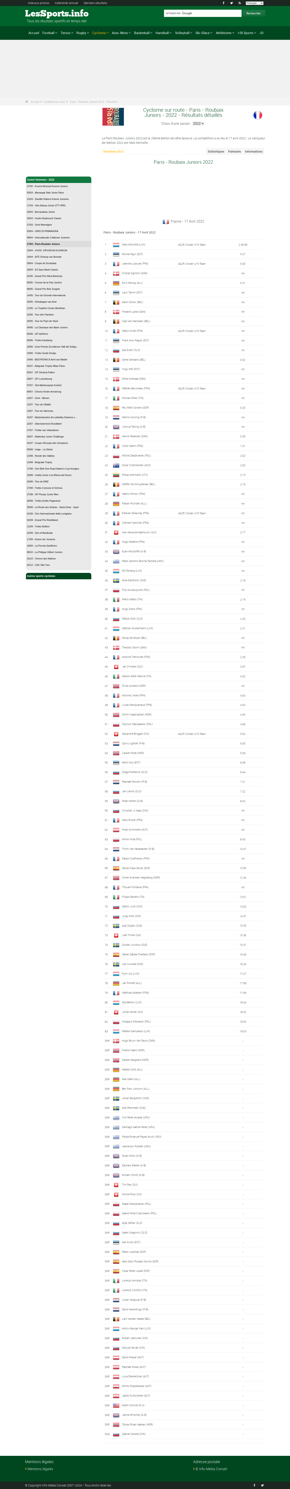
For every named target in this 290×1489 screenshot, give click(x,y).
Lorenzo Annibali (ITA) (134, 1280)
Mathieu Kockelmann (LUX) (137, 628)
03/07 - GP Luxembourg (39, 378)
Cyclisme (99, 33)
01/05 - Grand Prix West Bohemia (44, 276)
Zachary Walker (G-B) (134, 1165)
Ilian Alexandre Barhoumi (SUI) (139, 532)
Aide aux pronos (38, 3)
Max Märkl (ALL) (131, 1079)
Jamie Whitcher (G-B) (134, 1414)
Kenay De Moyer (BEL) (134, 637)
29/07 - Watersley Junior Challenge (45, 436)
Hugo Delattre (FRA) (133, 541)
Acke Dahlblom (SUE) (134, 580)
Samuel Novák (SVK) (133, 1347)
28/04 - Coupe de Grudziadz (42, 263)
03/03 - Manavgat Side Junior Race (45, 192)
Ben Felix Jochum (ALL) (135, 1088)
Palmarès (234, 151)
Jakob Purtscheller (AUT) (136, 1395)
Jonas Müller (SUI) (132, 1011)
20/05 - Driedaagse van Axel (42, 301)
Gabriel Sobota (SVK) (134, 1434)
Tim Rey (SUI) (130, 1184)
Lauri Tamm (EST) (132, 292)
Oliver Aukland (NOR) (134, 685)
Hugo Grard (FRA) (132, 609)
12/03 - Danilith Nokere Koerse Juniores (48, 199)
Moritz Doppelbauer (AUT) (137, 1386)
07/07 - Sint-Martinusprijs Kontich (44, 385)
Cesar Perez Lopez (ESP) (136, 1270)
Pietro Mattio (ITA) (132, 599)
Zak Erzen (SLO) (131, 350)
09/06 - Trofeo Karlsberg (40, 340)
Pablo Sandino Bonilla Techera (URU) (143, 561)
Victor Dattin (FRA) (132, 445)
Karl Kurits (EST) (131, 1242)
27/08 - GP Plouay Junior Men (43, 494)
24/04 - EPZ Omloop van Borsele (44, 257)
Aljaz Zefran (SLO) (132, 1222)
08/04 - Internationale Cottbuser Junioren (48, 237)
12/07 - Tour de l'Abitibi (39, 404)
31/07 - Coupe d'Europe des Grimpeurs (47, 443)
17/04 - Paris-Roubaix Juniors (43, 244)
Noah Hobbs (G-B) (132, 800)
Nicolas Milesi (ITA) (133, 398)
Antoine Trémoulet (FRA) (136, 656)
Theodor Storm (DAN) (134, 647)
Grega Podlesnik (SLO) (134, 772)
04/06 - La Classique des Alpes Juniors (47, 327)
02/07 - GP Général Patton (41, 372)
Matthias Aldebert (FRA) (135, 992)
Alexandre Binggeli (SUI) (135, 733)
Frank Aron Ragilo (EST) (135, 340)
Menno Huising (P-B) (134, 417)
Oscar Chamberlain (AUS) (136, 465)
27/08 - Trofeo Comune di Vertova (44, 488)
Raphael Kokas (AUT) (134, 1367)
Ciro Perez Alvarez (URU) (136, 1117)
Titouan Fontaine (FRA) (135, 887)
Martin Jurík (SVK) (132, 906)
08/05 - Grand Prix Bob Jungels (43, 289)
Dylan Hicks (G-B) (132, 1155)
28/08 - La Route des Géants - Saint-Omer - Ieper (53, 507)
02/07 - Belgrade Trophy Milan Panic (46, 366)
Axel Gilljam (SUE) (132, 925)
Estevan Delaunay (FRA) (135, 513)
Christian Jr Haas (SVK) (135, 810)
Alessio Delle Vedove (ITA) (136, 676)
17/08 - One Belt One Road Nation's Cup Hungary (53, 468)
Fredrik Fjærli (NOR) (133, 1050)
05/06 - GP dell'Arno (37, 334)
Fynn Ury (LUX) (130, 973)
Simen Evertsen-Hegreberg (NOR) (141, 877)
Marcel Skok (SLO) (132, 618)
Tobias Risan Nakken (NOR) (137, 1424)
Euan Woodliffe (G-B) (134, 551)
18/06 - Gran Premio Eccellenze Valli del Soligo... (52, 346)
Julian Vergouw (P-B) (134, 1299)
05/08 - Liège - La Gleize (40, 449)
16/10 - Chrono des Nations (41, 558)
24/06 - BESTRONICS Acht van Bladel (47, 359)
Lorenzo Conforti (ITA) (134, 1290)
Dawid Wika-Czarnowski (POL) (139, 1213)
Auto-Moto (120, 33)
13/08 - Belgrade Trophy (39, 462)
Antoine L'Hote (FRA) (134, 695)
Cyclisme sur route (54, 101)
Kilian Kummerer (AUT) (135, 829)
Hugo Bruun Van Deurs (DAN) (138, 1040)
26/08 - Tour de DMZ (38, 481)
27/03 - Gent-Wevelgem (39, 224)
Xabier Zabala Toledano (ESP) (138, 954)
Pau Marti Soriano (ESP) (135, 407)
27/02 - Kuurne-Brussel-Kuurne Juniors (47, 186)
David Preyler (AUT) (133, 1357)
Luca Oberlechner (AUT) (135, 1376)
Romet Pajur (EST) (132, 254)
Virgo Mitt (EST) (131, 369)
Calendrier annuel (66, 3)
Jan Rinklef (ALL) (132, 983)
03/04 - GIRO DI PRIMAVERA (43, 231)
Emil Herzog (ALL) (132, 282)
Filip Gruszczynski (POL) (136, 589)
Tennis (66, 33)
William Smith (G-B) (133, 1175)
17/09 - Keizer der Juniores (41, 539)
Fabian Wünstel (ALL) (134, 503)
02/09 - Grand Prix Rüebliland (42, 520)
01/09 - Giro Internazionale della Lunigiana (49, 513)
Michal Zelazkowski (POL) (136, 455)
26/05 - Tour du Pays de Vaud (42, 321)
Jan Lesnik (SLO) (131, 791)
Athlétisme (223, 33)
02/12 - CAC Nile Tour (38, 565)
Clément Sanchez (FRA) (135, 522)
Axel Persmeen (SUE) (134, 1107)
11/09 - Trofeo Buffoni (38, 526)
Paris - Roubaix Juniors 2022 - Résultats (93, 101)
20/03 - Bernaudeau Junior (41, 212)
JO (261, 33)
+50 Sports (245, 33)
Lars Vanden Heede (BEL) (136, 1318)
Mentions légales (40, 1469)
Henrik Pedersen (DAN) (135, 436)
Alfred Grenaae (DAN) (134, 378)
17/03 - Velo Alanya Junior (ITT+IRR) (46, 205)
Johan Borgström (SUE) (135, 1098)
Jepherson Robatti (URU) (136, 1146)
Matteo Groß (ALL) (132, 1069)
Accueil (34, 33)
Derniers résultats (95, 3)
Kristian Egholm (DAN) (134, 273)
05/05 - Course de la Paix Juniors (44, 282)
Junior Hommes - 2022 (59, 180)
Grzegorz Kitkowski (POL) (136, 1021)
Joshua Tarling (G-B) (134, 426)
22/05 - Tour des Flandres (40, 314)
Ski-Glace (202, 33)
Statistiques (216, 151)
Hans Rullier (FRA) (132, 820)
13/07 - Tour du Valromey (40, 411)
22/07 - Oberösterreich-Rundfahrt (44, 423)
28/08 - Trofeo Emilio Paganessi (43, 500)
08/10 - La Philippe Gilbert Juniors (45, 552)
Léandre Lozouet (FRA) (135, 263)
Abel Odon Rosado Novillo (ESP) (140, 1261)
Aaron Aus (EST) (131, 762)
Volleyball (182, 33)
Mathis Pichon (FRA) (133, 493)
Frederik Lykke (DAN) (134, 311)
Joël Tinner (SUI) (131, 935)
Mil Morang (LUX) (132, 570)
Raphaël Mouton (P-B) (134, 781)
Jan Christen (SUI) (132, 666)
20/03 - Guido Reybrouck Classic (44, 218)
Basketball (142, 33)
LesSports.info (41, 13)
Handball (162, 33)
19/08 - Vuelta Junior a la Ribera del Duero (49, 475)
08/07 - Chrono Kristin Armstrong (44, 391)
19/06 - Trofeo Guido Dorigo (41, 353)
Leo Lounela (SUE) (132, 964)
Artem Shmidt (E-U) (133, 1405)
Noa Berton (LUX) (132, 1002)
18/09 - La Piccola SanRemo (42, 545)
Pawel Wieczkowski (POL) (136, 1203)
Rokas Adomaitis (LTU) (135, 474)
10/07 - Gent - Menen (38, 398)
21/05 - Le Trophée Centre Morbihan (46, 308)
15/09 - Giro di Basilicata (40, 533)
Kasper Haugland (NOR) (135, 1059)
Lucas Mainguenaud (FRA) (137, 704)
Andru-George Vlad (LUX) (136, 1328)
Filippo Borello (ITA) (133, 896)
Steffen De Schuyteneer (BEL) (138, 484)
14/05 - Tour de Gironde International (46, 295)
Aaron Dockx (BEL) (132, 302)
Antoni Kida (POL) (132, 839)
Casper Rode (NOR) (133, 753)
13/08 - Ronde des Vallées (41, 456)
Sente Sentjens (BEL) (134, 359)
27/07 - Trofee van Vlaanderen (43, 430)
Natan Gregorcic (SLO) (134, 1232)
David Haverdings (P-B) (135, 1309)
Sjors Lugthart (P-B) (133, 743)
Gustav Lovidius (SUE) (134, 944)
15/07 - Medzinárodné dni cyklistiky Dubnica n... (52, 417)
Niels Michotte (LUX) (133, 244)
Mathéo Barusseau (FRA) (136, 388)
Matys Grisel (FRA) (132, 330)
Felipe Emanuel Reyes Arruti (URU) (141, 1136)
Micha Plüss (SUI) (132, 1194)
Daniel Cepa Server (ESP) (136, 867)
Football (48, 33)
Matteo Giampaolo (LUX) (136, 1031)
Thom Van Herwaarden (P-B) (138, 848)
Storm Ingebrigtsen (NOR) (137, 714)
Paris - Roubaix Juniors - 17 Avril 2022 (130, 232)
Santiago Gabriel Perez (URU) (138, 1127)
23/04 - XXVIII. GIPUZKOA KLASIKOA (47, 250)
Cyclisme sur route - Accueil (44, 170)
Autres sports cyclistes (59, 576)
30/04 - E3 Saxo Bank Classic (42, 269)
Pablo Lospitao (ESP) (134, 1251)
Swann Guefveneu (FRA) (136, 858)
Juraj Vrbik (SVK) (131, 916)
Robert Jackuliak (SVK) (135, 1338)
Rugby (81, 33)
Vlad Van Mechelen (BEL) (136, 321)
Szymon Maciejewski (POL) (137, 724)
